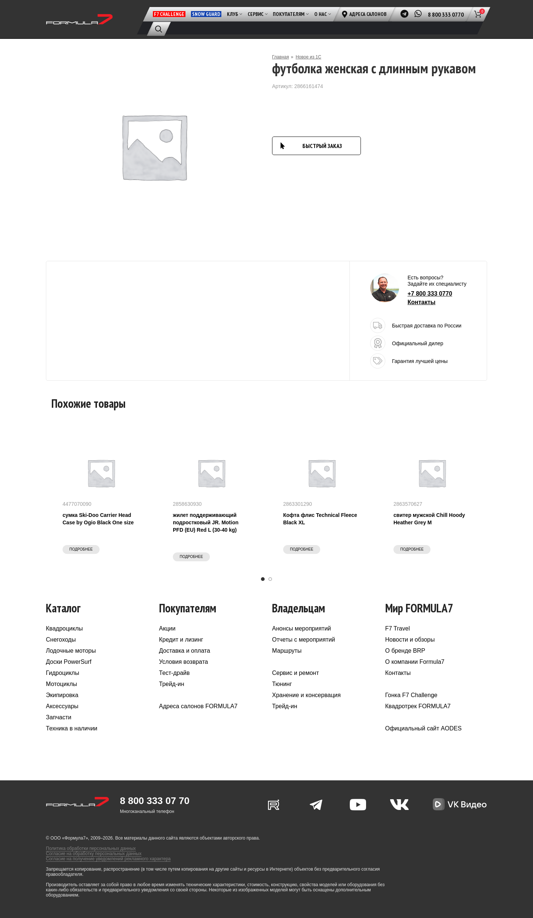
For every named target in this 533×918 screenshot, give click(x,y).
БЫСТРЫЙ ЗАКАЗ (322, 145)
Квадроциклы (64, 628)
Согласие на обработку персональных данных (93, 853)
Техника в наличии (71, 728)
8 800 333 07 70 (155, 800)
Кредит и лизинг (181, 639)
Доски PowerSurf (68, 662)
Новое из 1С (308, 57)
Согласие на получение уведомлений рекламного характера (108, 858)
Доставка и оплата (184, 651)
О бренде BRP (405, 651)
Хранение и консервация (306, 695)
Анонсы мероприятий (301, 628)
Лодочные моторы (71, 651)
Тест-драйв (174, 673)
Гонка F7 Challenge (411, 695)
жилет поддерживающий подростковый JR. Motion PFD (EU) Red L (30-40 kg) (205, 522)
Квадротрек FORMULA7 (418, 706)
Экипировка (62, 695)
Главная (280, 57)
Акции (167, 628)
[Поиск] (158, 28)
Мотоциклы (61, 684)
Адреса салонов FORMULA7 (198, 706)
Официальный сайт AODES (423, 728)
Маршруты (287, 651)
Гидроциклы (62, 673)
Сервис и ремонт (295, 673)
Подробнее (81, 549)
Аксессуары (62, 706)
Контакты (421, 302)
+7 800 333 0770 (430, 293)
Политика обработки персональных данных (91, 848)
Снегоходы (61, 639)
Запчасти (58, 717)
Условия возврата (183, 662)
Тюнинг (282, 684)
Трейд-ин (171, 684)
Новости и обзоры (410, 639)
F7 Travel (397, 628)
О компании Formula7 (415, 662)
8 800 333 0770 (446, 14)
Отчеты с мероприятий (303, 639)
